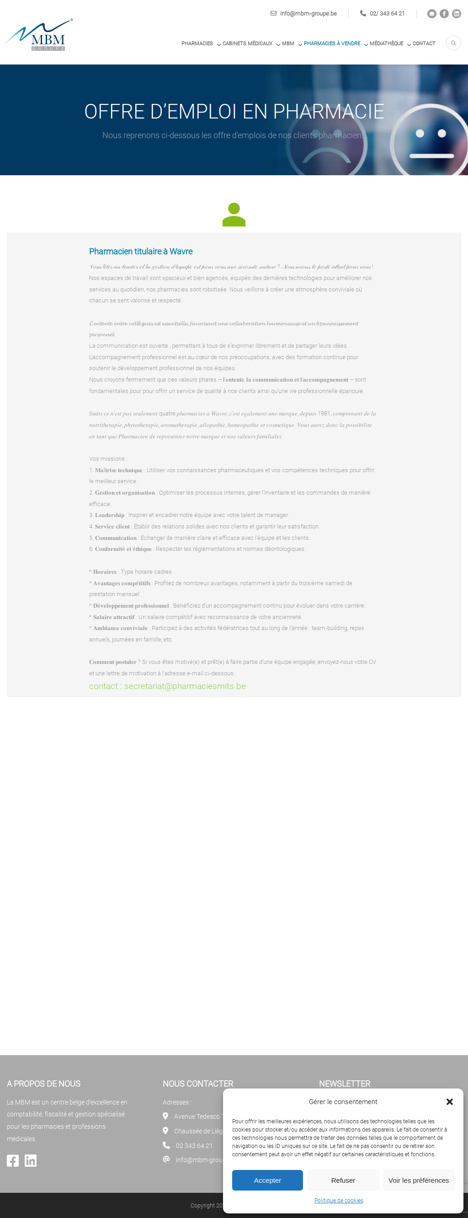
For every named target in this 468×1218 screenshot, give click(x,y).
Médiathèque (386, 44)
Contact (424, 44)
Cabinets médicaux (247, 44)
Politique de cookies (338, 1200)
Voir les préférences (418, 1180)
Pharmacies (197, 44)
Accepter (267, 1180)
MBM (288, 44)
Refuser (343, 1180)
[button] (449, 1101)
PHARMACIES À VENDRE (332, 44)
